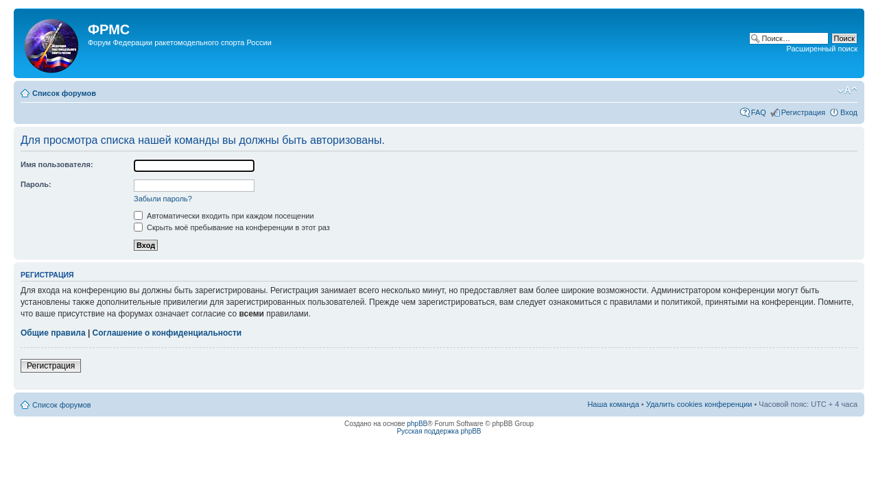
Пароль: (36, 184)
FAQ (758, 112)
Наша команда (613, 404)
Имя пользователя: (57, 164)
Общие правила (53, 333)
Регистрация (803, 112)
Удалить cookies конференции (699, 404)
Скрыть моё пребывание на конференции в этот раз (232, 227)
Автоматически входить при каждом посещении (224, 216)
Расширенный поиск (821, 49)
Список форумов (64, 93)
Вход (848, 112)
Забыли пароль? (163, 199)
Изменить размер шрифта (847, 90)
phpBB (417, 423)
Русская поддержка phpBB (438, 431)
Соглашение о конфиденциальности (167, 333)
